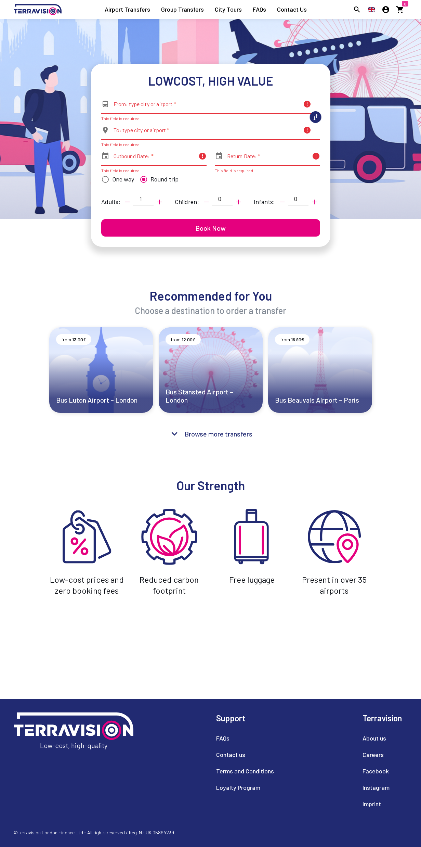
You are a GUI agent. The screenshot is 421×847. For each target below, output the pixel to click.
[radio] (116, 179)
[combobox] (206, 107)
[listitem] (127, 9)
